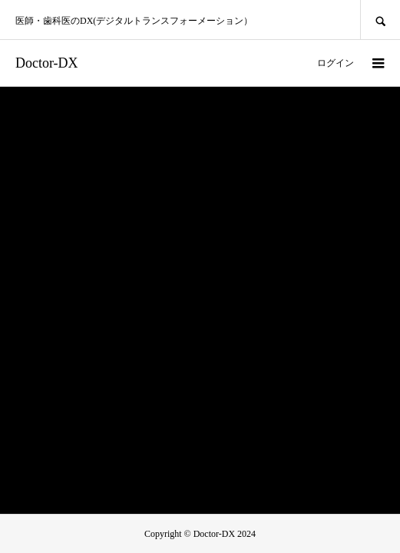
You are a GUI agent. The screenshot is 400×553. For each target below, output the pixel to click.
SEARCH (380, 19)
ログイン (335, 63)
